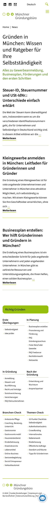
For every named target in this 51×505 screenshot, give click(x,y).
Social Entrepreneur (13, 461)
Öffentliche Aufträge (37, 445)
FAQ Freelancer (35, 352)
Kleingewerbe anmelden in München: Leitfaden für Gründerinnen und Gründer (25, 165)
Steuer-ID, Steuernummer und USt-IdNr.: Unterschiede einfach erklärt (25, 97)
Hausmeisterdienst (13, 438)
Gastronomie (10, 430)
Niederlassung (35, 442)
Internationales (35, 434)
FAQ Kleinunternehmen (14, 401)
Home (6, 27)
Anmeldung (9, 378)
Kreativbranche (11, 445)
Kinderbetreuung (12, 442)
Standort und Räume (37, 449)
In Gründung (10, 371)
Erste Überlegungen (11, 321)
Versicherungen (11, 397)
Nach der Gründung (32, 373)
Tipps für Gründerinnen (38, 453)
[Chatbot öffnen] (42, 498)
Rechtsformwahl (36, 356)
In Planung (33, 320)
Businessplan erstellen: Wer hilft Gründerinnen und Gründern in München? (23, 238)
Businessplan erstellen (38, 326)
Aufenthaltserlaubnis (37, 426)
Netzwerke (33, 360)
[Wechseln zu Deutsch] (31, 4)
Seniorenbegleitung (13, 457)
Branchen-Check (12, 412)
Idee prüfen (9, 333)
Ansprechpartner (36, 388)
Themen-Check (35, 412)
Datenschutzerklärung (25, 496)
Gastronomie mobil (13, 434)
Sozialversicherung (13, 393)
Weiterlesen (9, 138)
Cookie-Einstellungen (18, 493)
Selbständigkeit (11, 329)
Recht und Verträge (13, 389)
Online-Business (11, 453)
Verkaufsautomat (12, 465)
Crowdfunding (35, 430)
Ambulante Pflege (12, 419)
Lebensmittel (10, 449)
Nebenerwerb (34, 438)
